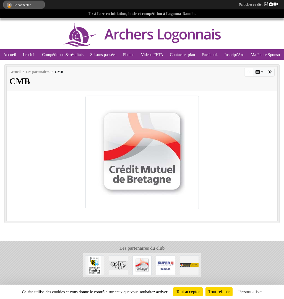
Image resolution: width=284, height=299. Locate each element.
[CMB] (142, 264)
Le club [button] (29, 54)
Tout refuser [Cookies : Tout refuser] (219, 291)
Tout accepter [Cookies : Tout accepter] (188, 291)
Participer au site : (258, 4)
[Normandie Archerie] (189, 264)
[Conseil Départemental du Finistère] (95, 264)
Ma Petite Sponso (265, 54)
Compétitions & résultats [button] (63, 54)
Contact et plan (182, 54)
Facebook (210, 54)
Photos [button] (128, 54)
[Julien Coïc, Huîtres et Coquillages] (118, 264)
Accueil (9, 54)
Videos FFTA (152, 54)
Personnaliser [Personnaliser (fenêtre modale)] (250, 291)
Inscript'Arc (234, 54)
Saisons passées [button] (103, 54)
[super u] (165, 264)
